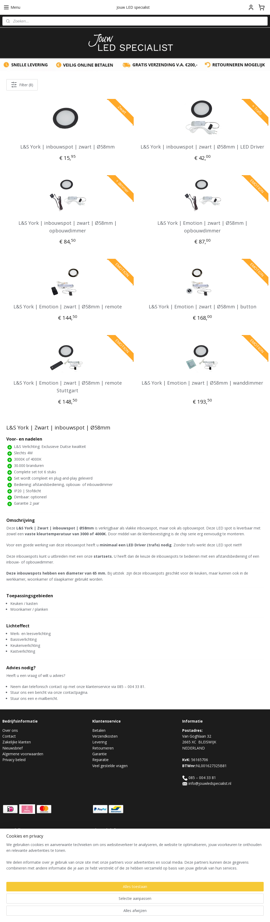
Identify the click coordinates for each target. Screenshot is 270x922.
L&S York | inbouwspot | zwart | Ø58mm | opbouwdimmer (67, 226)
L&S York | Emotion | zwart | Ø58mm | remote (67, 306)
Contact (9, 736)
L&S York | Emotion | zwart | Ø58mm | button (202, 306)
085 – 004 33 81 (202, 777)
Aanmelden (106, 851)
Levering (99, 741)
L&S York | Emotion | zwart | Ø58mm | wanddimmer (202, 383)
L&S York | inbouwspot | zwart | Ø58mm (67, 147)
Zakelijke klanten (16, 741)
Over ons (10, 730)
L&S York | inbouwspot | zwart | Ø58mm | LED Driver (202, 147)
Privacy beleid (14, 759)
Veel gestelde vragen (110, 765)
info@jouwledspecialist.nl (210, 783)
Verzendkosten (105, 736)
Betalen (98, 730)
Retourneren (103, 748)
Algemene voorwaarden (22, 753)
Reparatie (100, 759)
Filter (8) (22, 85)
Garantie (99, 753)
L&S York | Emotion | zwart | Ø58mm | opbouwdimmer (202, 226)
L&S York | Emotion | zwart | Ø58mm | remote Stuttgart (67, 387)
